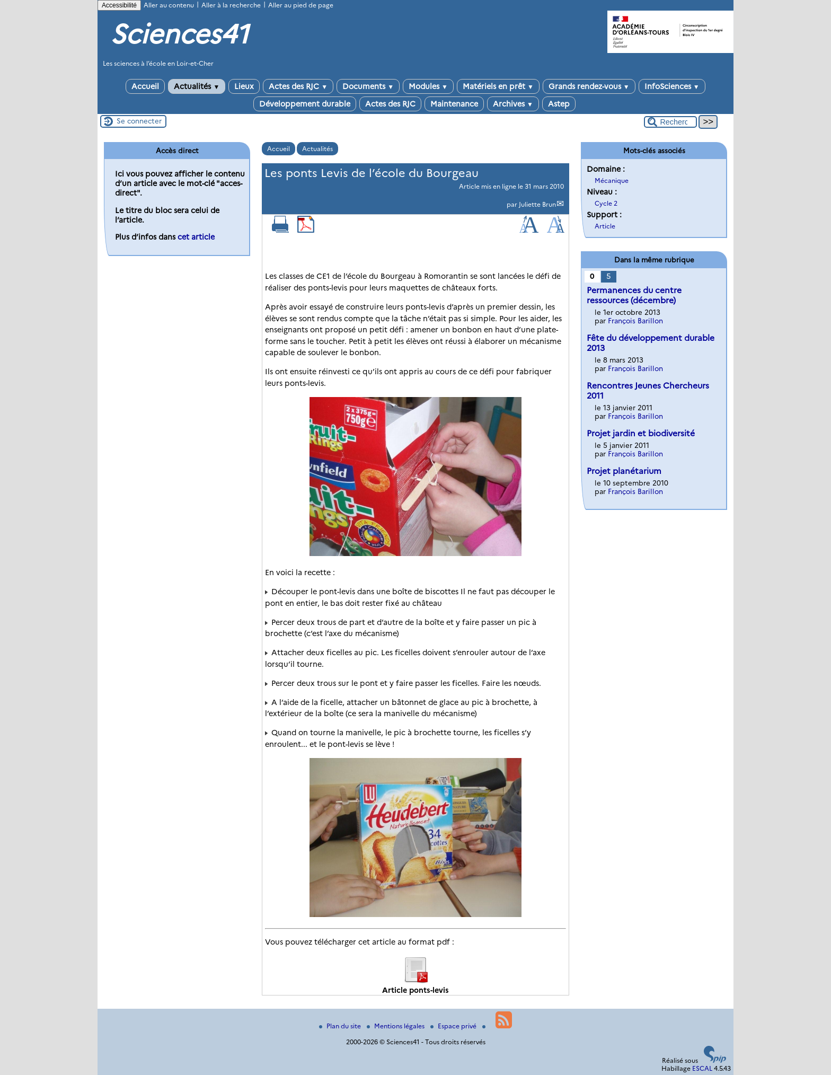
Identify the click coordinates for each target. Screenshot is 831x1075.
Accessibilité (119, 5)
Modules (428, 86)
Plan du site (341, 1026)
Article (605, 226)
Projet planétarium (624, 471)
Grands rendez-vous (589, 86)
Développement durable (304, 104)
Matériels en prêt (498, 86)
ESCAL (702, 1068)
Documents (368, 86)
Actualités (196, 86)
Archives (513, 104)
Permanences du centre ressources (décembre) (634, 295)
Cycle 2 (606, 203)
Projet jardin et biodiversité (641, 433)
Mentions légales (396, 1026)
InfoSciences (672, 86)
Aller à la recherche (231, 5)
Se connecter (139, 121)
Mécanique (612, 180)
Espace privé (454, 1026)
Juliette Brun (537, 204)
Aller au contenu (169, 5)
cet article (196, 237)
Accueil (145, 86)
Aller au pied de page (300, 5)
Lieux (244, 86)
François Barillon (635, 320)
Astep (559, 104)
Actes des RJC (298, 86)
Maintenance (454, 104)
